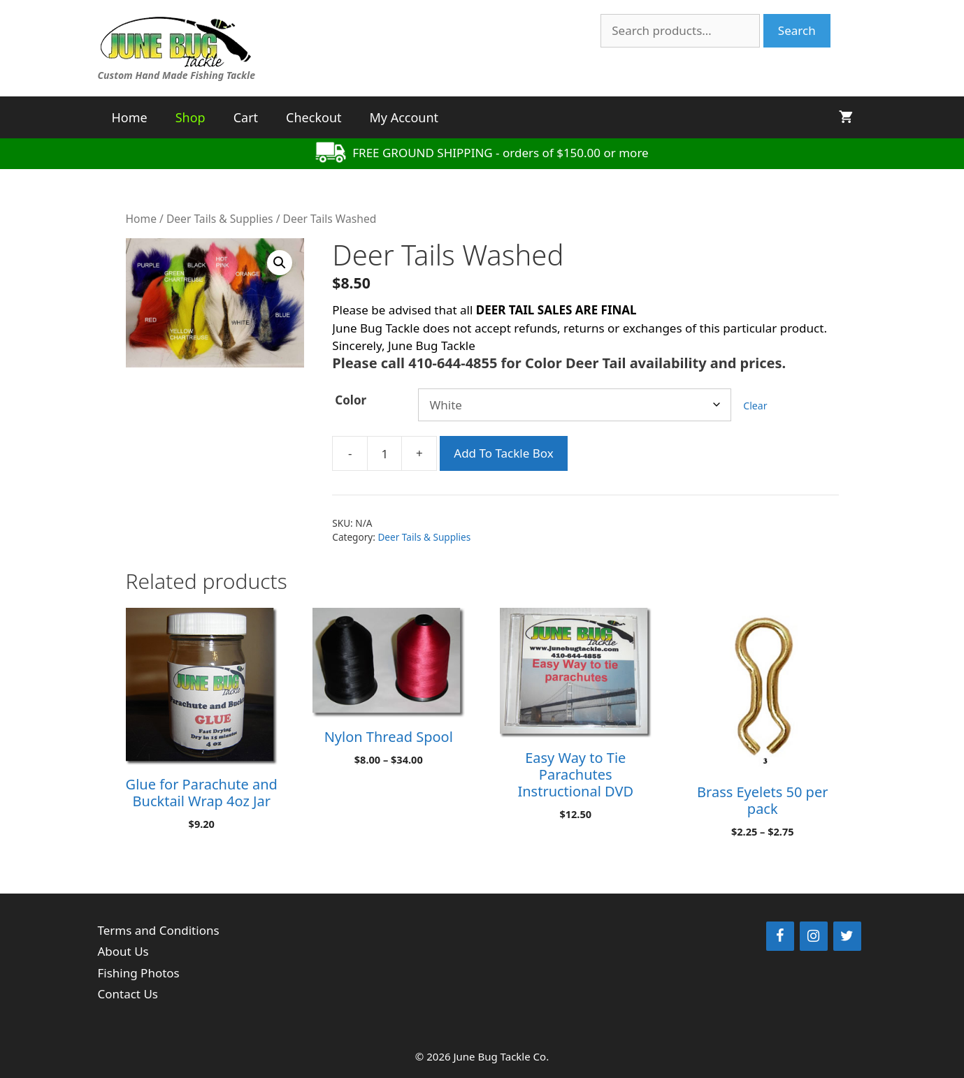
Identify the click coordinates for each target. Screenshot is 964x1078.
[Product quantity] (384, 453)
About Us (123, 951)
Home (130, 117)
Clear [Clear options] (755, 405)
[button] (279, 262)
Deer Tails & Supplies (219, 218)
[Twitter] (847, 936)
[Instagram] (814, 936)
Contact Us (128, 994)
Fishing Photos (139, 973)
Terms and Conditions (159, 930)
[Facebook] (780, 936)
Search (797, 30)
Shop (190, 117)
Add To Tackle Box (503, 453)
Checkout (313, 117)
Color (350, 400)
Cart (245, 117)
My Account (404, 117)
